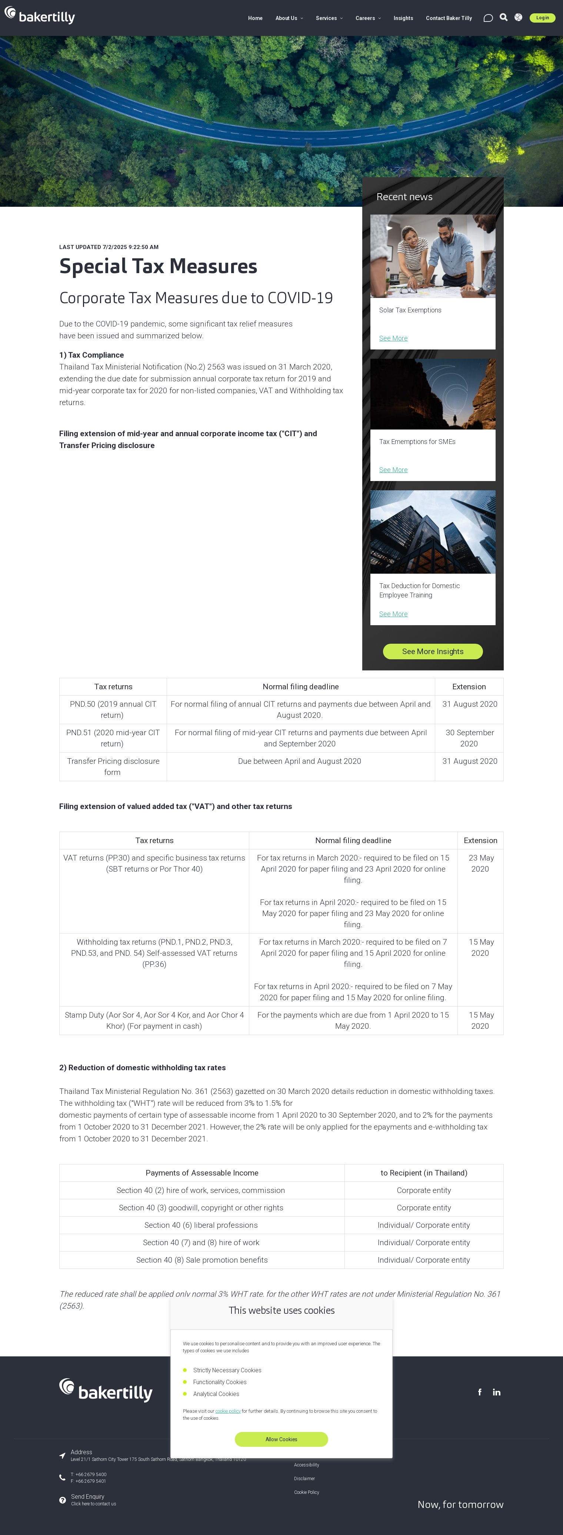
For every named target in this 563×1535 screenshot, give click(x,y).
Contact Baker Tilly (449, 18)
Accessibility (306, 1465)
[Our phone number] (152, 1478)
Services (329, 18)
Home (255, 18)
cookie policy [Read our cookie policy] (228, 1411)
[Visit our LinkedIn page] (496, 1392)
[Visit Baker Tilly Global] (518, 18)
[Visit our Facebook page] (479, 1392)
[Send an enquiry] (152, 1500)
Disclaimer (304, 1478)
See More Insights (433, 651)
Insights (403, 18)
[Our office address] (152, 1456)
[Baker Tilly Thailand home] (106, 1400)
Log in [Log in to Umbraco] (542, 17)
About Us (289, 18)
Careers (368, 18)
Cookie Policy (306, 1492)
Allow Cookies (282, 1439)
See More (393, 338)
